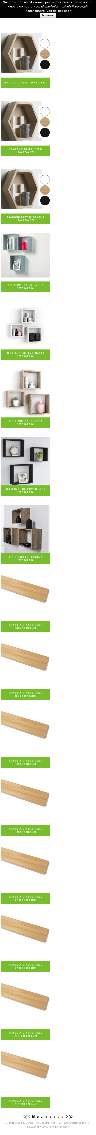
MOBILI (36, 17)
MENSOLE (57, 17)
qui (90, 7)
